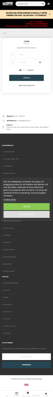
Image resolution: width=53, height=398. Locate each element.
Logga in (26, 78)
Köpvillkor (8, 264)
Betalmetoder (9, 173)
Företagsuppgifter (11, 283)
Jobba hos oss (10, 326)
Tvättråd (7, 235)
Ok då (26, 206)
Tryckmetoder (9, 250)
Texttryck (7, 242)
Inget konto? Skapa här (27, 85)
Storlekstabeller (10, 257)
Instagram (8, 304)
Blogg (6, 297)
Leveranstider (9, 152)
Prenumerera (26, 365)
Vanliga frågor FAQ (11, 159)
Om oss (7, 290)
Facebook (8, 312)
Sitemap (7, 333)
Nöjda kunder (9, 271)
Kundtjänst (8, 166)
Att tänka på (9, 228)
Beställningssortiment (12, 221)
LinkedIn (7, 319)
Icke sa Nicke (26, 214)
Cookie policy (9, 199)
